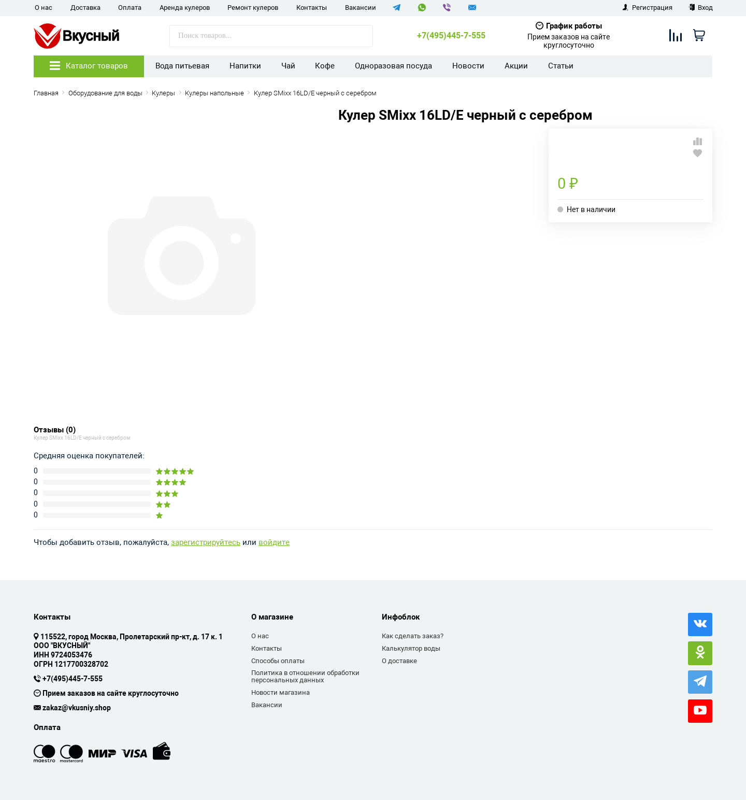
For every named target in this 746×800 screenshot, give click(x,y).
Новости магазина (280, 692)
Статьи (560, 66)
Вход (700, 7)
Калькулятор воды (411, 648)
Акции (516, 66)
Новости (468, 66)
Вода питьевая (182, 66)
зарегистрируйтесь (205, 542)
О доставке (399, 660)
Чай (288, 66)
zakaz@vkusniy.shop (76, 708)
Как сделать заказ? (412, 636)
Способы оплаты (278, 660)
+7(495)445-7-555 (451, 36)
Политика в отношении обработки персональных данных (305, 676)
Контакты (311, 7)
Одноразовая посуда (393, 66)
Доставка (85, 7)
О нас (43, 7)
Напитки (245, 66)
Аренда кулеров (185, 7)
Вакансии (360, 7)
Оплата (129, 7)
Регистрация (647, 7)
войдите (274, 542)
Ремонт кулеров (252, 7)
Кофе (325, 66)
